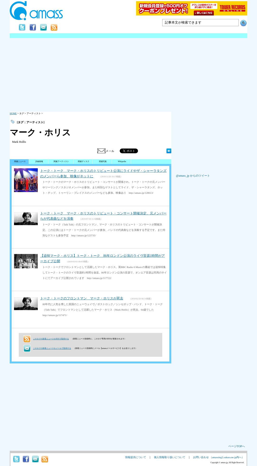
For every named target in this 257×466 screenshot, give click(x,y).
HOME (13, 113)
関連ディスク (83, 161)
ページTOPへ (236, 446)
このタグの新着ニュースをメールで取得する (52, 348)
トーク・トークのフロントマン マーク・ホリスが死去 (81, 298)
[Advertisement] (128, 73)
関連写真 (103, 161)
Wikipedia (122, 161)
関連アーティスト (61, 161)
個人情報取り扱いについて (169, 457)
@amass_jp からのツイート (193, 175)
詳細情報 (39, 161)
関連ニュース (20, 161)
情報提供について (135, 457)
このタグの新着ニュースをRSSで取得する (51, 339)
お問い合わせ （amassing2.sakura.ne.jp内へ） (218, 457)
